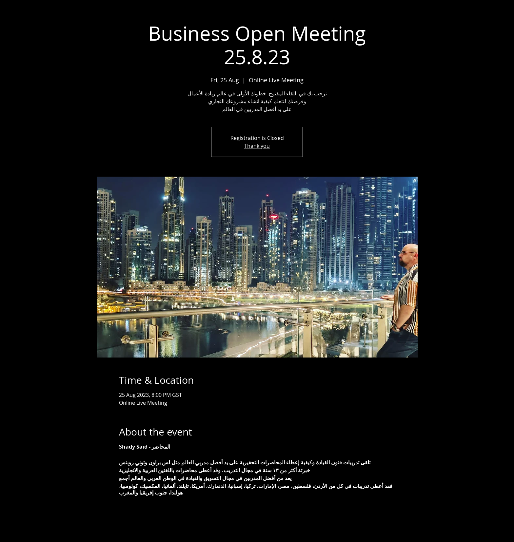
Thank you (257, 145)
